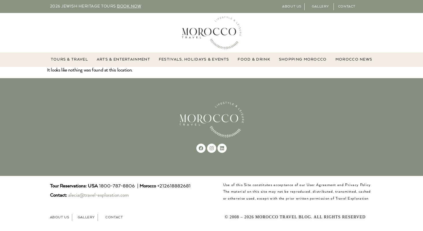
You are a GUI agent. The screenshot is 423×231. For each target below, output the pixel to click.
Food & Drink (254, 60)
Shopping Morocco (303, 60)
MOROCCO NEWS (354, 60)
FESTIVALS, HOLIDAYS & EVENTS (194, 60)
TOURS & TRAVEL (69, 60)
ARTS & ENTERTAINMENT (123, 60)
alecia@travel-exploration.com (98, 195)
